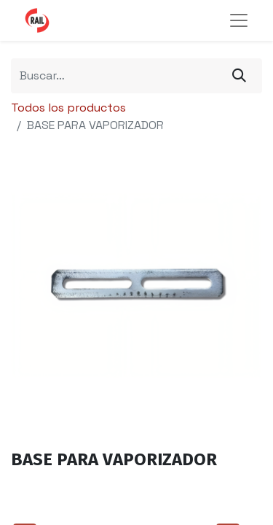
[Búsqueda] (239, 75)
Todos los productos (68, 107)
